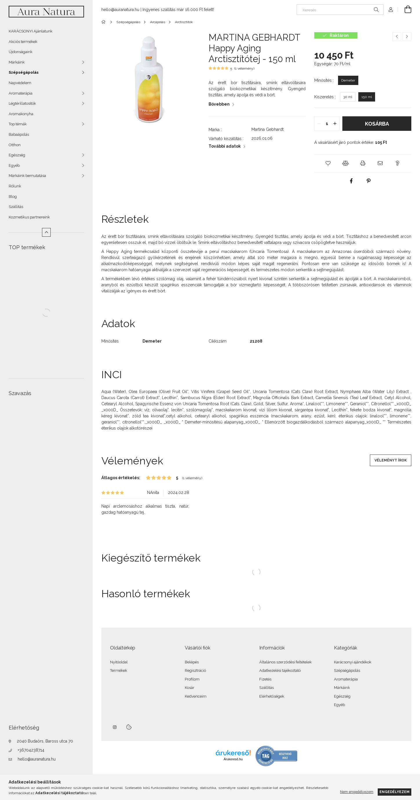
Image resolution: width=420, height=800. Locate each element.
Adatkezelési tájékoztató (280, 670)
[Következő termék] (407, 36)
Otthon (15, 145)
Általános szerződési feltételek (285, 662)
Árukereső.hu (233, 759)
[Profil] (391, 9)
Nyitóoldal (119, 662)
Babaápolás (19, 134)
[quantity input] (326, 124)
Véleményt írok (391, 460)
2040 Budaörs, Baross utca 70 (45, 741)
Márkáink (17, 62)
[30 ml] (347, 97)
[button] (328, 163)
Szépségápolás (24, 72)
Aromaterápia (20, 93)
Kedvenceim (196, 696)
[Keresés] (340, 9)
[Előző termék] (396, 36)
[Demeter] (348, 80)
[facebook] (351, 181)
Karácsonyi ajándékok (352, 662)
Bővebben (219, 104)
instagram (115, 727)
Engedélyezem (394, 792)
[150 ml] (366, 97)
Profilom (192, 679)
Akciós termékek (23, 41)
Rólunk (15, 186)
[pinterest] (368, 181)
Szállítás (16, 206)
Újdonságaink (20, 52)
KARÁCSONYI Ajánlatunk (30, 31)
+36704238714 (31, 750)
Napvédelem (20, 83)
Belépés (192, 662)
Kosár (189, 687)
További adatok (225, 146)
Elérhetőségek (271, 696)
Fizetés (265, 679)
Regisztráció (195, 670)
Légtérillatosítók (22, 103)
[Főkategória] (104, 22)
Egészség (17, 155)
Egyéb (14, 165)
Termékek (118, 670)
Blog (13, 196)
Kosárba (377, 124)
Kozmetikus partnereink (29, 217)
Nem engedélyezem (356, 792)
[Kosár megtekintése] (404, 9)
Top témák (18, 124)
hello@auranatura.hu (37, 759)
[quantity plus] (334, 124)
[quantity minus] (319, 124)
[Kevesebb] (46, 232)
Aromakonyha (21, 114)
